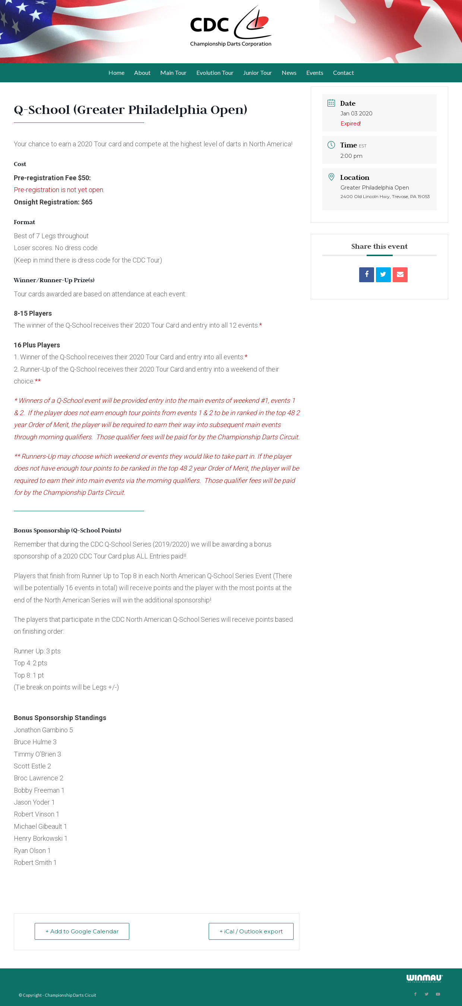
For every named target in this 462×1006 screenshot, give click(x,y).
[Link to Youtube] (437, 994)
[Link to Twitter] (426, 994)
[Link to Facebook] (415, 994)
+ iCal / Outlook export (251, 931)
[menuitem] (116, 72)
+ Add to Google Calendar (81, 931)
